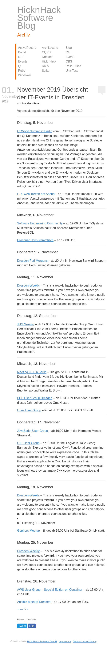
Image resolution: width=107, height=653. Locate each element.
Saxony (25, 324)
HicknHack (49, 61)
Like (31, 626)
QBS (69, 61)
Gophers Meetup (28, 530)
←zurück (22, 609)
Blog (69, 47)
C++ (21, 56)
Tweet (22, 626)
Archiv (23, 34)
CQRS (46, 52)
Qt (19, 66)
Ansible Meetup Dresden (33, 601)
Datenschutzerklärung (85, 641)
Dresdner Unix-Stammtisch (35, 240)
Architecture (50, 47)
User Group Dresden (34, 398)
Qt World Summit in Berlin (34, 131)
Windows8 (25, 75)
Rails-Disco (73, 66)
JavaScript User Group (32, 430)
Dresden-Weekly (28, 285)
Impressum (65, 641)
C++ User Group (28, 443)
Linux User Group (29, 410)
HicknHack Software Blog (39, 18)
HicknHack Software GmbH (42, 641)
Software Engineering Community (39, 223)
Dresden (47, 56)
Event (69, 56)
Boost (22, 52)
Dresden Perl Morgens (32, 260)
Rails (45, 66)
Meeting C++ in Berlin (31, 372)
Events (22, 61)
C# (67, 52)
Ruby (21, 70)
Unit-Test (72, 70)
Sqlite (46, 70)
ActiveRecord (27, 47)
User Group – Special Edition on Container (49, 589)
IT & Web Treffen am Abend (36, 194)
